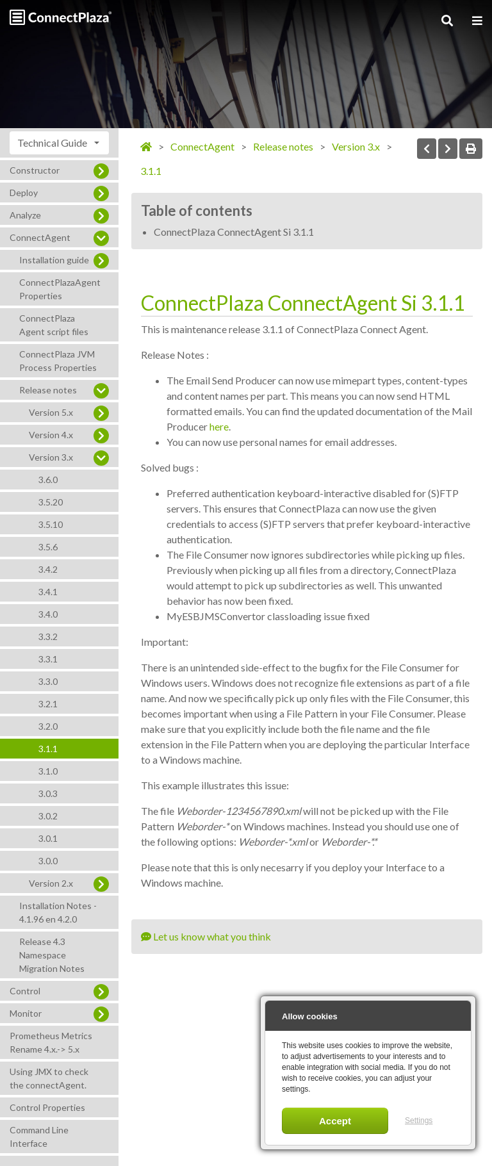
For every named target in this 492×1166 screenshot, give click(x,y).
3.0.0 (48, 860)
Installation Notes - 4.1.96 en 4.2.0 (58, 912)
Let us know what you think (206, 936)
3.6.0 (48, 479)
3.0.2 (48, 815)
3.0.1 (48, 838)
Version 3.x (51, 457)
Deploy (24, 192)
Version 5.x (51, 412)
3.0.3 (48, 793)
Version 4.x (51, 434)
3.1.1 (48, 748)
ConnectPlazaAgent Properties (60, 289)
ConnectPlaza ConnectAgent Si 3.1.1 (234, 232)
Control (25, 990)
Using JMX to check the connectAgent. (49, 1078)
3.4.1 (48, 591)
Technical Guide (52, 142)
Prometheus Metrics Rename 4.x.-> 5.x (51, 1042)
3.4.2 (48, 569)
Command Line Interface (39, 1136)
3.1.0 (48, 771)
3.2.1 (48, 703)
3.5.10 (50, 524)
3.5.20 (50, 502)
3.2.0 (48, 726)
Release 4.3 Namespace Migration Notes (52, 955)
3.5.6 (48, 546)
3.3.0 (48, 681)
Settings (418, 1120)
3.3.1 (48, 658)
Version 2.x (51, 883)
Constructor (35, 170)
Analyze (25, 214)
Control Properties (47, 1107)
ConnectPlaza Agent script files (53, 325)
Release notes (48, 389)
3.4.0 (48, 614)
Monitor (26, 1013)
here (219, 426)
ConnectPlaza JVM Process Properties (58, 361)
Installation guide (54, 259)
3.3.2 (48, 636)
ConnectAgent (40, 237)
